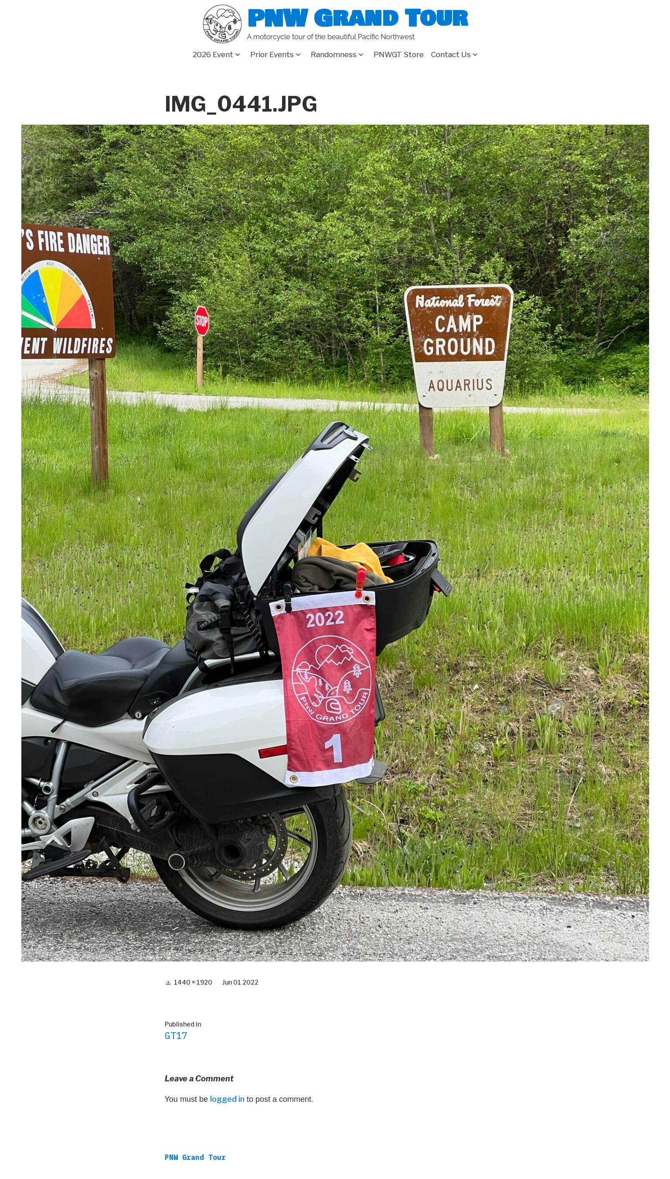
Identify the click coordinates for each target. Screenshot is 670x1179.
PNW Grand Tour (357, 18)
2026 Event (213, 54)
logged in (227, 1099)
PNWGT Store (399, 54)
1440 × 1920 (193, 982)
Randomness (334, 54)
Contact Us (451, 54)
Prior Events (272, 54)
